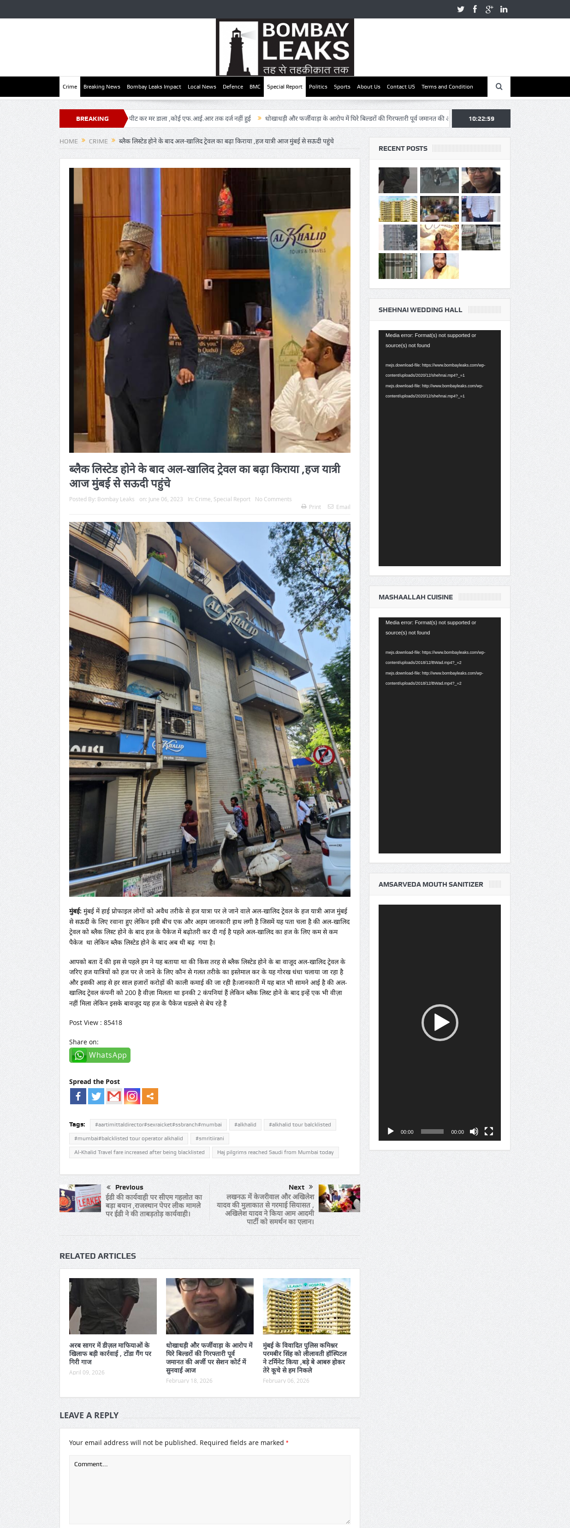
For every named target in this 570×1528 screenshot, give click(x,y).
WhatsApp (108, 1055)
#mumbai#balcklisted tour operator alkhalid (128, 1138)
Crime (70, 86)
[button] (440, 1022)
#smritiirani (210, 1138)
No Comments (273, 499)
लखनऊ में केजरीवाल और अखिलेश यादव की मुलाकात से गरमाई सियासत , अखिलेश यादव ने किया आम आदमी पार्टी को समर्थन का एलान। (265, 1209)
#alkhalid (245, 1124)
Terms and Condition (447, 86)
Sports (342, 86)
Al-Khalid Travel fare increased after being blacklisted (139, 1152)
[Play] (390, 1131)
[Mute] (474, 1131)
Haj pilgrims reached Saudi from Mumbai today (275, 1152)
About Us (368, 86)
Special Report (285, 86)
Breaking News (101, 86)
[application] (440, 448)
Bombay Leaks (116, 499)
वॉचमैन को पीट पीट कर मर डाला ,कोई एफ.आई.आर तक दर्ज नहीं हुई (201, 118)
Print (311, 506)
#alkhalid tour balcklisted (300, 1124)
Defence (233, 86)
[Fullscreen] (488, 1131)
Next (301, 1187)
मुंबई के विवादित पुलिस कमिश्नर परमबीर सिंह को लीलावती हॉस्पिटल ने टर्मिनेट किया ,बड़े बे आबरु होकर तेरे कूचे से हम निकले (304, 1358)
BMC (255, 86)
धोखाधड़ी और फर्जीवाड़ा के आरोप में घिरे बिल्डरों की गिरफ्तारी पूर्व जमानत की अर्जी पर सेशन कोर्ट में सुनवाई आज (425, 118)
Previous (125, 1188)
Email (339, 506)
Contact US (401, 86)
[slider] (432, 1131)
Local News (202, 86)
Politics (318, 86)
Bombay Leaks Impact (154, 86)
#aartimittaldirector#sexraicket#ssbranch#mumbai (158, 1124)
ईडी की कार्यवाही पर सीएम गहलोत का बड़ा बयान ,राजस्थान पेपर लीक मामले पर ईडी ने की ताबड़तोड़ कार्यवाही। (154, 1205)
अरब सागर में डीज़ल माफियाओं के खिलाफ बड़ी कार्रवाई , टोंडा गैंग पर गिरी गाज (110, 1353)
